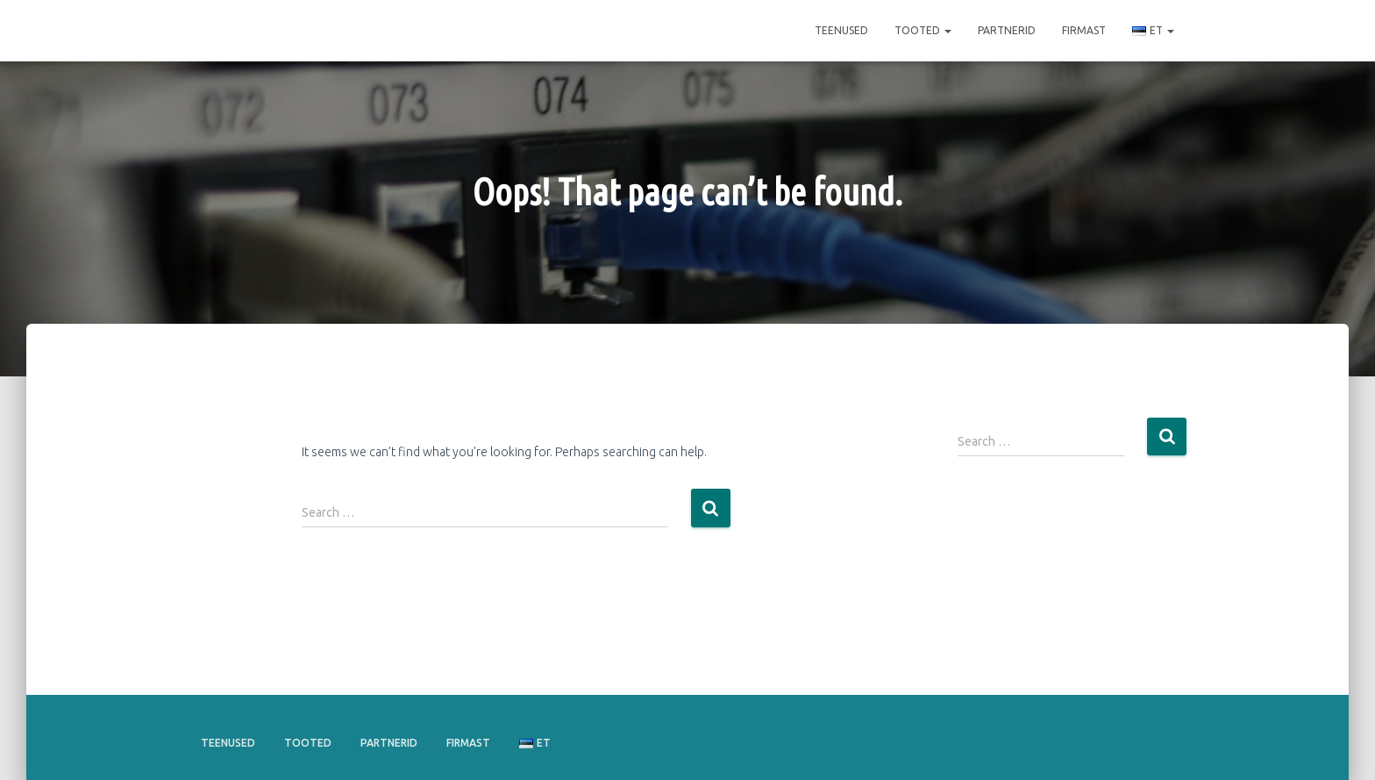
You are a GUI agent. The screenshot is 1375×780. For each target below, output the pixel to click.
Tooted (922, 30)
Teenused (841, 30)
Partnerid (1007, 30)
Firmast (1084, 30)
